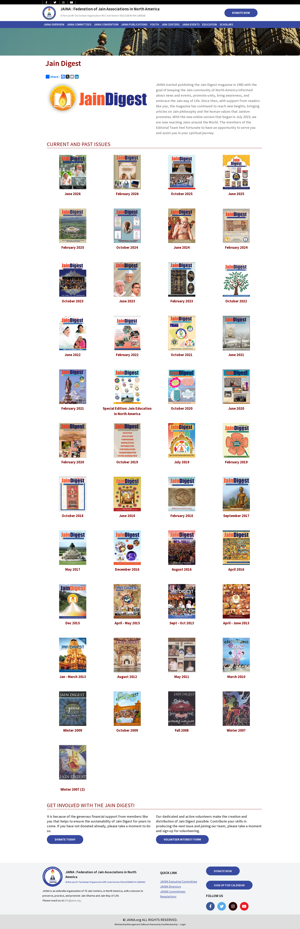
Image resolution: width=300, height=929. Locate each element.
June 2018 (127, 516)
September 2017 (236, 516)
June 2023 (127, 301)
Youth (154, 24)
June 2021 (236, 355)
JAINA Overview (54, 24)
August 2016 (182, 569)
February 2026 (127, 194)
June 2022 (73, 355)
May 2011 (181, 677)
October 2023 (72, 301)
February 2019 (236, 462)
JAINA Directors (170, 886)
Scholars (226, 24)
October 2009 (127, 730)
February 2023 (181, 301)
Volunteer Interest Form (182, 839)
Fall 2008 (182, 730)
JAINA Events (191, 24)
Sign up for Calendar (229, 885)
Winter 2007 (236, 730)
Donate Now (241, 13)
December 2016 (127, 569)
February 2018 (181, 516)
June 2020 (236, 408)
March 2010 (236, 677)
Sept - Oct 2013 (182, 623)
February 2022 (127, 355)
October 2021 (181, 355)
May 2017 (72, 569)
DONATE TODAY (65, 839)
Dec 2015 (72, 623)
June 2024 (182, 247)
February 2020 (72, 462)
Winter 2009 (72, 730)
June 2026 (73, 194)
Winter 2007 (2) (72, 789)
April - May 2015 (127, 623)
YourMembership (169, 924)
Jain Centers (170, 24)
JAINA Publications (134, 24)
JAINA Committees (79, 24)
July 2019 (181, 462)
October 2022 (236, 301)
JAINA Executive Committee (178, 881)
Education (209, 24)
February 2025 (72, 247)
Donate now (223, 871)
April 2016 (236, 569)
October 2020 (181, 408)
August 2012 (127, 677)
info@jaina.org (72, 900)
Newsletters (168, 896)
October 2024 (127, 247)
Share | (52, 77)
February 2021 (72, 408)
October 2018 (72, 516)
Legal (183, 924)
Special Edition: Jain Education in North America (127, 411)
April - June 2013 (236, 623)
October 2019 (127, 462)
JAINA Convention (106, 24)
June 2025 (236, 194)
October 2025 (181, 194)
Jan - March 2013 (73, 677)
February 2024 (236, 247)
